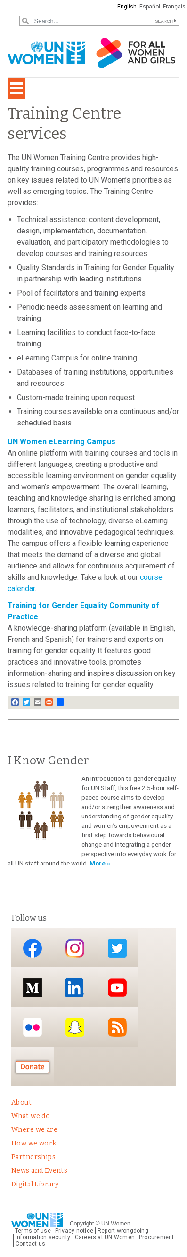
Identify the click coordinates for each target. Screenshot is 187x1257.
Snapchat (75, 1028)
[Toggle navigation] (16, 88)
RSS (117, 1028)
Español (149, 6)
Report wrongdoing (123, 1230)
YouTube (117, 988)
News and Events (39, 1171)
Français (174, 6)
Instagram (75, 948)
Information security (43, 1237)
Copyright (82, 1223)
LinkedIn (75, 988)
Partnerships (33, 1157)
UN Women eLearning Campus (61, 441)
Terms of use (33, 1230)
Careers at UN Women (105, 1237)
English (127, 6)
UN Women (115, 1223)
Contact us (30, 1244)
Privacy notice (74, 1230)
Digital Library (34, 1184)
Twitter (117, 948)
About (21, 1102)
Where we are (34, 1130)
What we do (30, 1116)
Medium (32, 988)
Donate (32, 1067)
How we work (34, 1143)
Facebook (32, 948)
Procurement (156, 1237)
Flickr (32, 1028)
